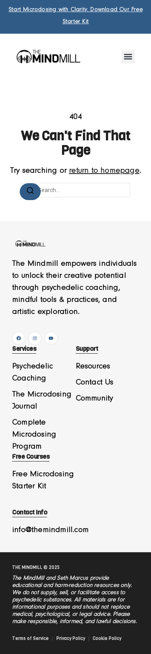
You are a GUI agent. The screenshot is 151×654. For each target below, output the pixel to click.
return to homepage (104, 171)
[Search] (30, 191)
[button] (128, 56)
